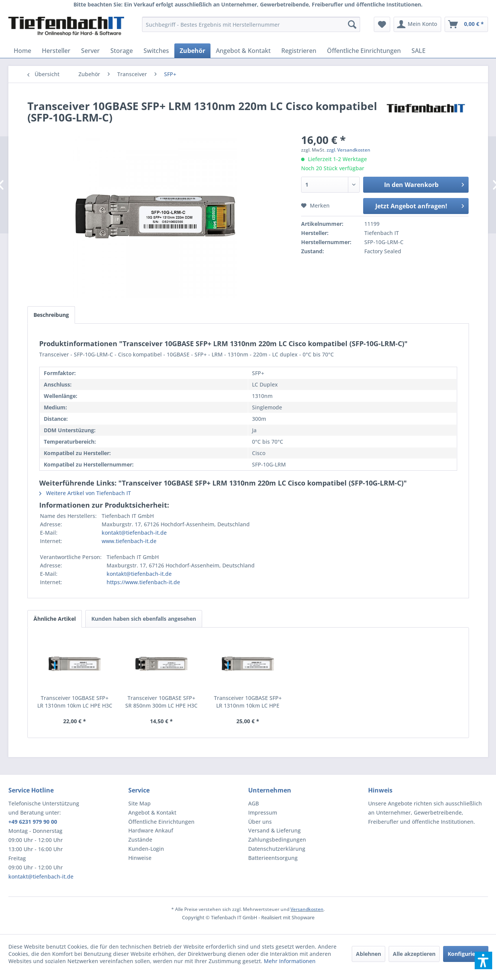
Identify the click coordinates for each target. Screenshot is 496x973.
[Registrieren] (299, 50)
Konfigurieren (466, 953)
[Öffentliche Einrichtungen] (364, 50)
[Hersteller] (56, 50)
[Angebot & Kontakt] (243, 50)
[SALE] (418, 50)
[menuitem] (251, 24)
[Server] (90, 50)
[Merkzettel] (382, 24)
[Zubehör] (192, 50)
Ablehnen (368, 953)
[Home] (22, 50)
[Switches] (156, 50)
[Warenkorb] (466, 24)
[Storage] (121, 50)
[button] (483, 960)
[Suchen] (352, 24)
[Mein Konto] (417, 24)
